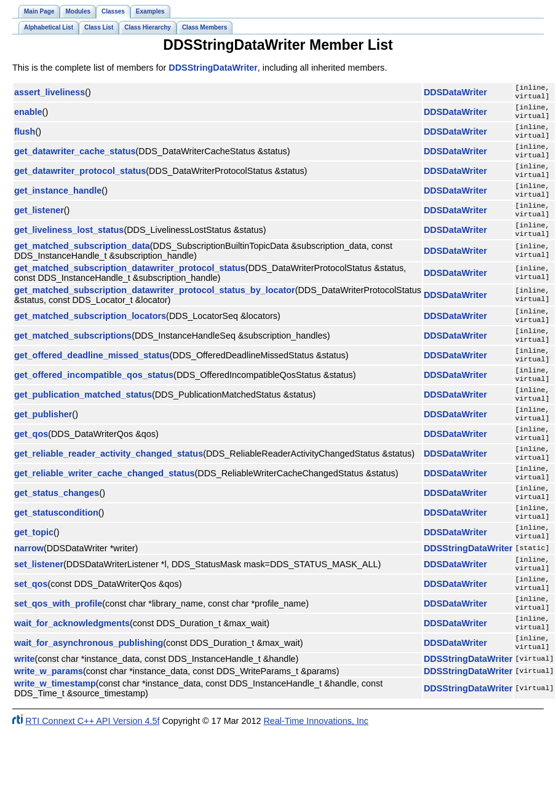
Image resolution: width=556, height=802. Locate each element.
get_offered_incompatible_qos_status (93, 403)
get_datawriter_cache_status (75, 160)
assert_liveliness (49, 93)
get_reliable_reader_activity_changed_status (108, 492)
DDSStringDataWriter (213, 68)
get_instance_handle (57, 204)
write (24, 720)
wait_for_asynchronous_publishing (88, 703)
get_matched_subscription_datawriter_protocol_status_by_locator (154, 310)
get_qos (31, 469)
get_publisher (43, 447)
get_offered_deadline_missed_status (92, 381)
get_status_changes (56, 536)
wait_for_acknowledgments (72, 681)
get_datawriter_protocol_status (80, 182)
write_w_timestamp (55, 745)
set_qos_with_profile (58, 659)
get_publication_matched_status (83, 425)
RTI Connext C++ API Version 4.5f (92, 782)
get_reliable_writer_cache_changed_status (104, 514)
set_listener (38, 614)
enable (28, 115)
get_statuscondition (56, 558)
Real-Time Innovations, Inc (315, 782)
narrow (29, 597)
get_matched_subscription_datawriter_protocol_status (129, 288)
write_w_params (48, 732)
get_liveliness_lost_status (69, 248)
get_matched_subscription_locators (90, 337)
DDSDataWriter (455, 93)
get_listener (39, 226)
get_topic (34, 580)
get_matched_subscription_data (82, 265)
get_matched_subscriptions (73, 359)
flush (24, 138)
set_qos (30, 637)
